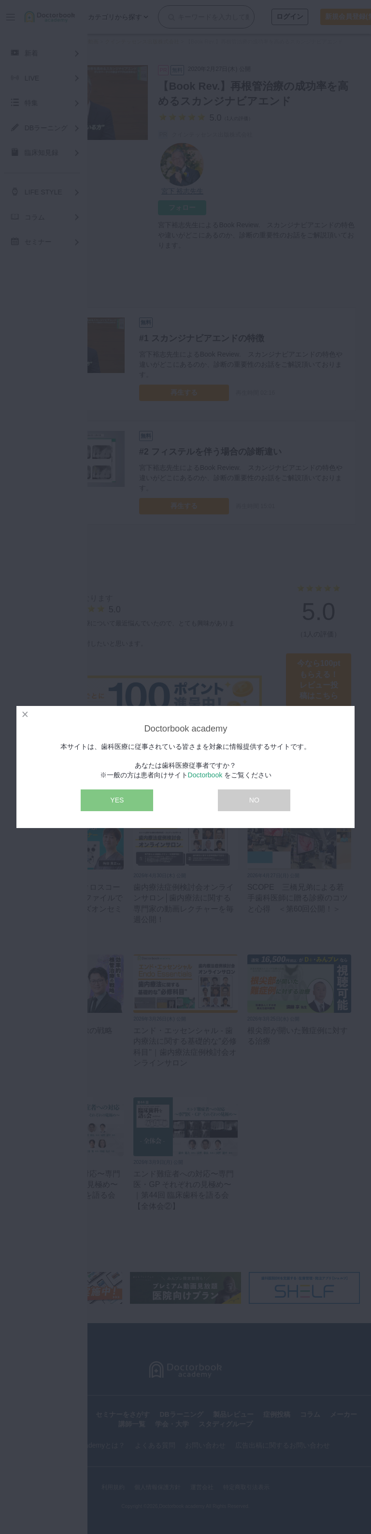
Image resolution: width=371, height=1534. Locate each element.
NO (254, 800)
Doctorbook (205, 775)
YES (117, 800)
